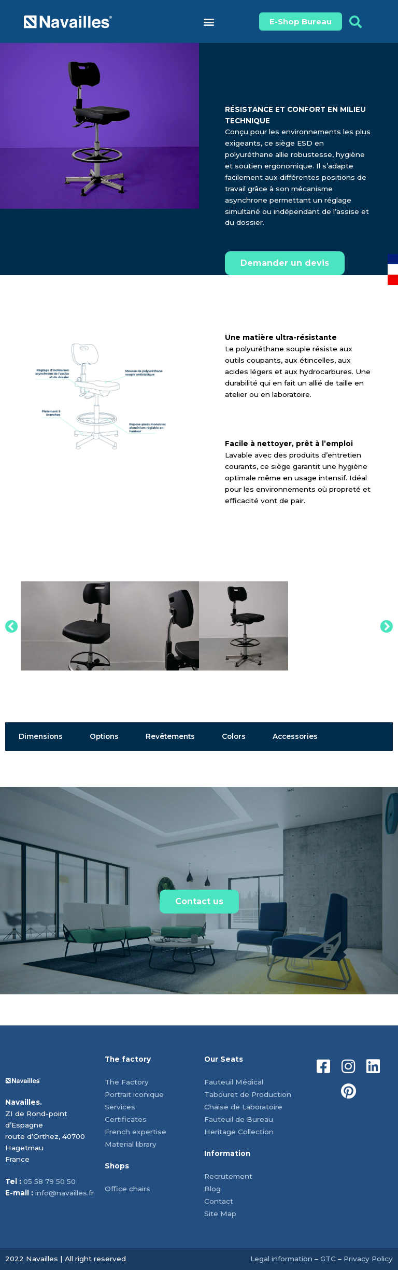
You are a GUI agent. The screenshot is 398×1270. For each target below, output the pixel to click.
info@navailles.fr (64, 1193)
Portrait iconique (134, 1094)
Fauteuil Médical (233, 1082)
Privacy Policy (368, 1258)
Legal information (281, 1258)
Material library (131, 1144)
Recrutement (228, 1176)
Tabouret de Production (247, 1094)
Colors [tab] (234, 736)
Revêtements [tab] (170, 736)
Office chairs (127, 1189)
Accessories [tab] (295, 736)
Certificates (126, 1119)
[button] (208, 21)
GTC (328, 1258)
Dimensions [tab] (41, 736)
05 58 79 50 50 (49, 1181)
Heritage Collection (239, 1132)
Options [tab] (104, 736)
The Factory (127, 1082)
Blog (212, 1189)
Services (120, 1107)
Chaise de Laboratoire (243, 1107)
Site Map (220, 1213)
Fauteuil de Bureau (238, 1119)
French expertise (135, 1132)
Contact (218, 1201)
